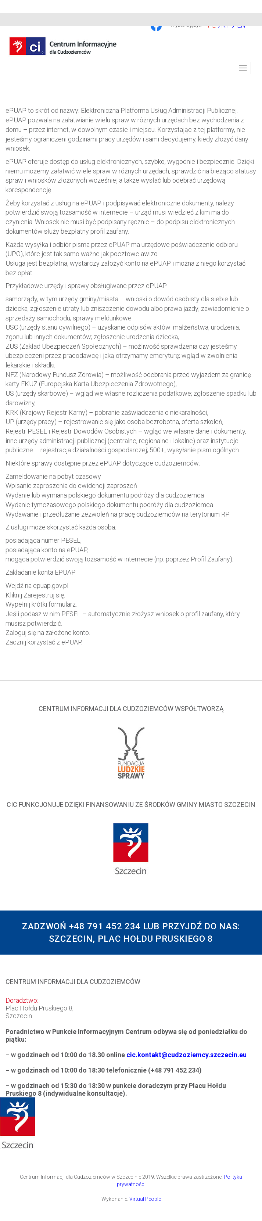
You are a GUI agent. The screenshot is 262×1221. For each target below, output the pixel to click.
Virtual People (145, 1199)
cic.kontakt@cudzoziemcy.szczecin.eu (186, 1055)
